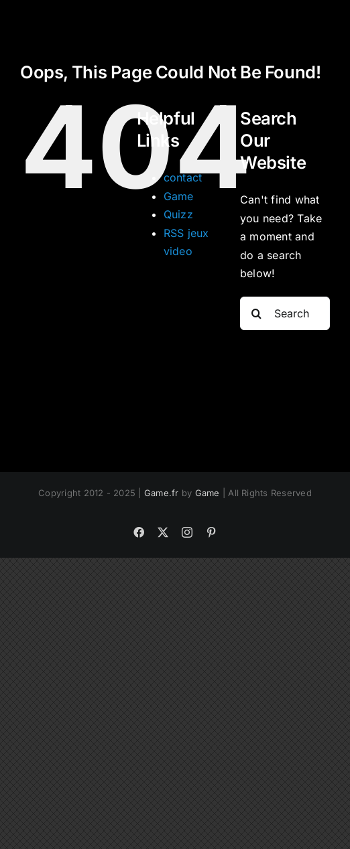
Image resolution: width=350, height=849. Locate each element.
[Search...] (285, 313)
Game (179, 196)
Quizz (178, 214)
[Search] (257, 313)
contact (183, 177)
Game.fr (161, 492)
